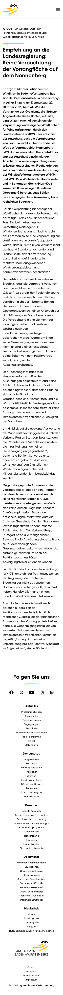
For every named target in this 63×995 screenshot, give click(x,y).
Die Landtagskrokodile (31, 848)
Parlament (31, 763)
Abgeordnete (31, 759)
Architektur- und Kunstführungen (31, 823)
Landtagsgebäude (31, 780)
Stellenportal (31, 744)
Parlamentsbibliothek (31, 887)
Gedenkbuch (32, 831)
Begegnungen (31, 724)
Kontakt (31, 967)
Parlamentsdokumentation (31, 862)
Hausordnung (31, 835)
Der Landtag (31, 753)
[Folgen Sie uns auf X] (21, 692)
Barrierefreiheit (31, 975)
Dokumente (31, 857)
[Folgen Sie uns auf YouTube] (31, 692)
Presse (31, 740)
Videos (31, 914)
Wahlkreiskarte (31, 796)
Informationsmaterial (31, 899)
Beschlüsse (31, 728)
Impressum (31, 979)
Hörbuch (31, 926)
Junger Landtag (31, 844)
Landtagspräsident (31, 767)
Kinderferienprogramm (31, 827)
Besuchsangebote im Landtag (31, 815)
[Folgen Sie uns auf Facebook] (11, 692)
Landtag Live (31, 918)
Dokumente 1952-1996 (32, 883)
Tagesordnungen (31, 720)
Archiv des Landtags (31, 891)
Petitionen (31, 788)
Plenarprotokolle (31, 874)
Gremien (31, 775)
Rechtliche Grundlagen (31, 895)
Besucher (31, 805)
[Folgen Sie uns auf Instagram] (41, 692)
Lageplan (31, 839)
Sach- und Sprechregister (31, 879)
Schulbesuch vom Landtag (31, 819)
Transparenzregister (32, 792)
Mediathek (31, 908)
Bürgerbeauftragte (31, 784)
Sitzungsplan (31, 716)
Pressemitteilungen (31, 711)
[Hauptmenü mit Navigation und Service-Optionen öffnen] (58, 9)
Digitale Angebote (31, 810)
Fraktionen (31, 771)
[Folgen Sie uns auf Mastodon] (51, 692)
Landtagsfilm (32, 922)
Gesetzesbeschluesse (31, 870)
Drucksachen (32, 866)
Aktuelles (31, 706)
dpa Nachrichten (31, 736)
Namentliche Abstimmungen (31, 732)
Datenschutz (31, 971)
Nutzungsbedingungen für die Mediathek (31, 930)
